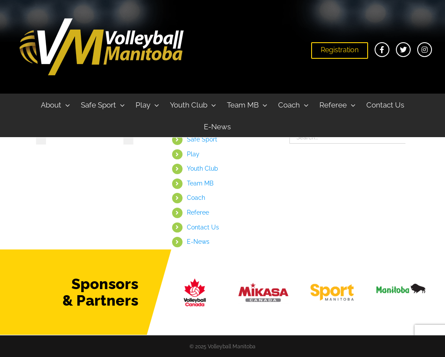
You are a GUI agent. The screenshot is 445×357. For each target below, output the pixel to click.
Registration (340, 50)
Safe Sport (202, 139)
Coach (196, 197)
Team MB (200, 183)
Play (193, 154)
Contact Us (203, 227)
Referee (198, 212)
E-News (198, 241)
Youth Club (202, 168)
